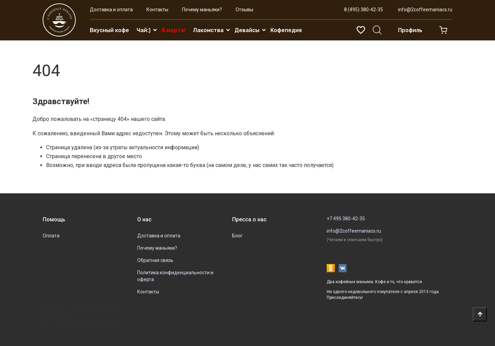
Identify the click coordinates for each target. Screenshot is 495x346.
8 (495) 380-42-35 (363, 9)
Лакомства (208, 30)
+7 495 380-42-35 (346, 218)
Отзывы (244, 9)
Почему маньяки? (202, 9)
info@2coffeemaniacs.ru (425, 9)
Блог (237, 235)
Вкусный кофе (109, 30)
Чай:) (144, 30)
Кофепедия (286, 30)
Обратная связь (155, 260)
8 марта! (173, 30)
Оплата (51, 235)
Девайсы (247, 30)
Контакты (157, 9)
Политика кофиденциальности (82, 309)
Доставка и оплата (111, 9)
